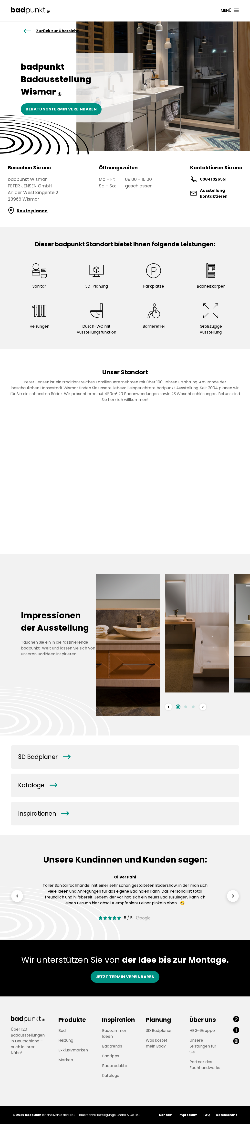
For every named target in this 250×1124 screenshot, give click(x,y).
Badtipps (110, 1056)
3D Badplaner (44, 757)
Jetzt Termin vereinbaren (125, 977)
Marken (65, 1060)
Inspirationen (43, 814)
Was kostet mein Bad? (156, 1043)
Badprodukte (114, 1066)
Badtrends (112, 1046)
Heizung (65, 1040)
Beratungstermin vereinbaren (61, 109)
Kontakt (166, 1115)
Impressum (188, 1115)
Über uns (202, 1020)
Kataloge (37, 785)
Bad (62, 1030)
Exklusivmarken (73, 1050)
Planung (158, 1020)
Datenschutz (226, 1115)
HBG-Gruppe (202, 1030)
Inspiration (118, 1020)
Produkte (72, 1020)
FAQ (206, 1115)
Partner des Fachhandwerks (204, 1064)
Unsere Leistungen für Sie (202, 1046)
